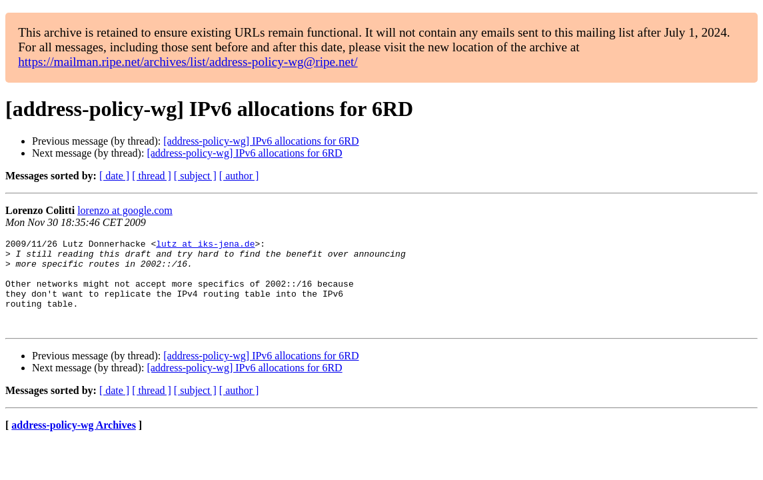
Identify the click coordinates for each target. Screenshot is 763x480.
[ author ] (239, 175)
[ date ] (114, 175)
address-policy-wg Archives (73, 443)
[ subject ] (195, 175)
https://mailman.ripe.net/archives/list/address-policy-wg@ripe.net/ (188, 62)
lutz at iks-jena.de (205, 245)
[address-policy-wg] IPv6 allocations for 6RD (261, 141)
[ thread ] (151, 175)
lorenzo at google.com (125, 210)
